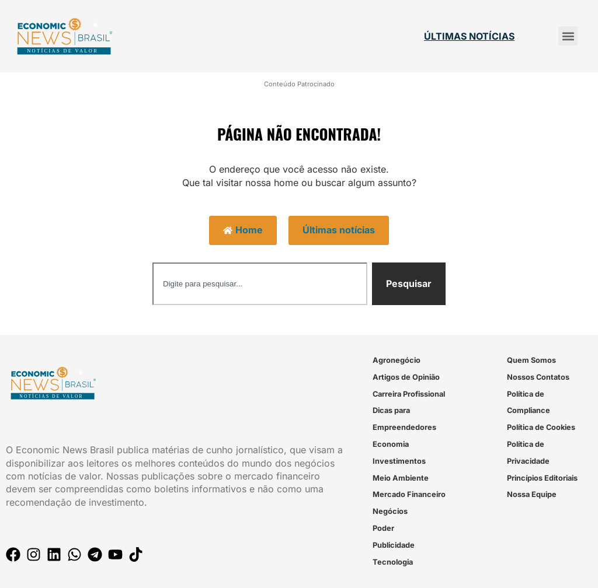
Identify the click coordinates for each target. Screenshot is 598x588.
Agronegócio (396, 360)
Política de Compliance (528, 402)
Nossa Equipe (532, 494)
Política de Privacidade (528, 453)
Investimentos (399, 461)
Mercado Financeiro (409, 494)
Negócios (390, 511)
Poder (383, 528)
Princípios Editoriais (542, 478)
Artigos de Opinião (406, 377)
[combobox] (259, 284)
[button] (568, 36)
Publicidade (394, 545)
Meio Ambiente (401, 478)
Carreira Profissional (409, 394)
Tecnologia (393, 562)
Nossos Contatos (538, 377)
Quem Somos (531, 360)
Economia (391, 444)
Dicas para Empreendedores (404, 419)
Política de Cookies (541, 427)
